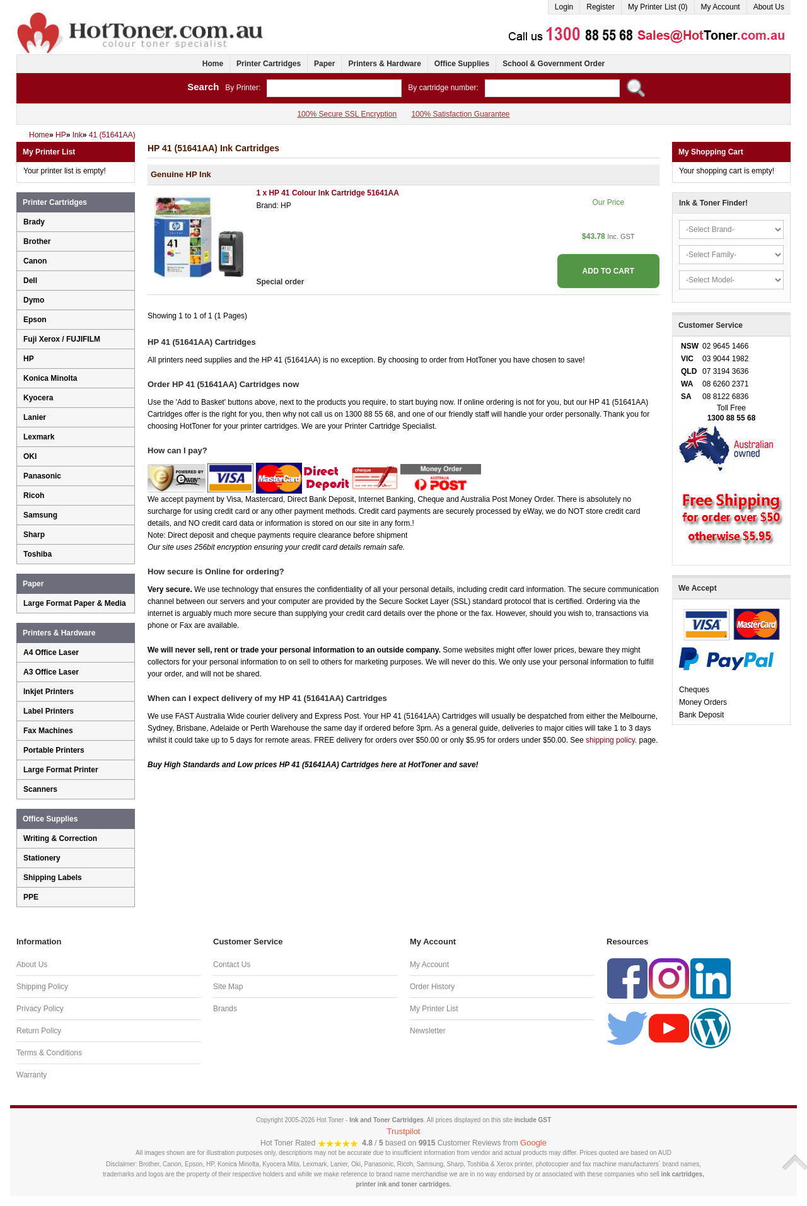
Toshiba (37, 554)
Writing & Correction (60, 838)
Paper (324, 63)
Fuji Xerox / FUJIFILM (61, 339)
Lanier (34, 417)
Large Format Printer (60, 769)
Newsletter (428, 1030)
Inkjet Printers (48, 691)
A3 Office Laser (51, 672)
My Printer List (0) (658, 7)
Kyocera (38, 397)
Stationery (42, 858)
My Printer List (434, 1008)
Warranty (31, 1074)
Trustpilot (404, 1131)
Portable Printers (53, 750)
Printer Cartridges (268, 63)
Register (600, 7)
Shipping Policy (42, 986)
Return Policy (38, 1030)
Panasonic (42, 476)
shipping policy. (611, 740)
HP (28, 358)
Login (564, 7)
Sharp (34, 534)
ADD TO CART (608, 271)
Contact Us (231, 964)
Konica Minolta (50, 378)
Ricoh (33, 495)
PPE (30, 897)
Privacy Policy (40, 1008)
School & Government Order (553, 63)
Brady (34, 221)
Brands (225, 1008)
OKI (30, 456)
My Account (720, 7)
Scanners (40, 789)
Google (533, 1142)
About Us (768, 7)
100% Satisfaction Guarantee (460, 114)
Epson (35, 319)
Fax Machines (48, 730)
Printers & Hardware (384, 63)
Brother (36, 241)
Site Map (228, 986)
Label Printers (48, 711)
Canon (35, 261)
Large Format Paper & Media (74, 603)
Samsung (40, 515)
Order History (432, 986)
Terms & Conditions (49, 1052)
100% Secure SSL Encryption (347, 114)
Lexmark (38, 436)
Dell (30, 280)
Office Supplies (461, 63)
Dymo (33, 300)
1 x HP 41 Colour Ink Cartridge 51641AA (327, 192)
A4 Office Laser (51, 652)
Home (212, 63)
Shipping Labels (52, 877)
